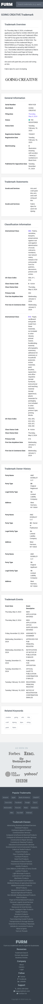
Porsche (18, 808)
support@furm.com (21, 991)
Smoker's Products (21, 914)
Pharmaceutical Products (21, 905)
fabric (14, 727)
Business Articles (21, 957)
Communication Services (21, 833)
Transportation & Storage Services (21, 921)
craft (7, 722)
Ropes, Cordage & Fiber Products (21, 909)
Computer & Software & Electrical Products (21, 835)
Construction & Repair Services (21, 840)
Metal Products (21, 888)
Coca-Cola (8, 802)
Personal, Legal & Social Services (21, 902)
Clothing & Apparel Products (21, 830)
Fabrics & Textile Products (21, 849)
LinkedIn (21, 981)
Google (27, 802)
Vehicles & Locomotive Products (21, 926)
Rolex (26, 808)
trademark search (17, 945)
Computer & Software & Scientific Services (21, 837)
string (28, 722)
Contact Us (21, 993)
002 (29, 231)
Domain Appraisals (21, 955)
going (16, 717)
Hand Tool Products (21, 859)
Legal (22, 969)
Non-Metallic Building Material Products (21, 895)
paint (7, 727)
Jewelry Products (21, 866)
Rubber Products (21, 912)
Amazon (5, 797)
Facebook (18, 802)
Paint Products (21, 897)
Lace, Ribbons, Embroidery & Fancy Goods (21, 869)
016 (29, 317)
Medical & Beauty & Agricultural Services (21, 883)
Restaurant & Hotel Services (21, 907)
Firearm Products (21, 852)
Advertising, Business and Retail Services (21, 825)
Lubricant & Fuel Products (21, 876)
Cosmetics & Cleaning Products (21, 842)
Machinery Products (21, 878)
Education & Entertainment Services (21, 845)
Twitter (21, 977)
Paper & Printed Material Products (21, 900)
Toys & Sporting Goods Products (21, 919)
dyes (21, 722)
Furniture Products (21, 857)
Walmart (29, 813)
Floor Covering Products (21, 854)
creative (8, 717)
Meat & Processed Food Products (21, 881)
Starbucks (34, 808)
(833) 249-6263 (21, 989)
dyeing (14, 722)
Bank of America (24, 797)
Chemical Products (21, 828)
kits (29, 717)
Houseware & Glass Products (21, 861)
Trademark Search (21, 953)
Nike (11, 813)
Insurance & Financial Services (21, 864)
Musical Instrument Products (21, 890)
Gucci (35, 802)
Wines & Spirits (21, 929)
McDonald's (8, 808)
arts (22, 717)
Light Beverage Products (21, 873)
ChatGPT (36, 797)
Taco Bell (20, 813)
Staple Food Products (21, 917)
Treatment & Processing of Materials (21, 924)
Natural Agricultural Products (21, 893)
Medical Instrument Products (21, 885)
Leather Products (21, 871)
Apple (13, 797)
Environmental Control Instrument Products (21, 847)
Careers (21, 967)
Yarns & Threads (21, 931)
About (21, 965)
